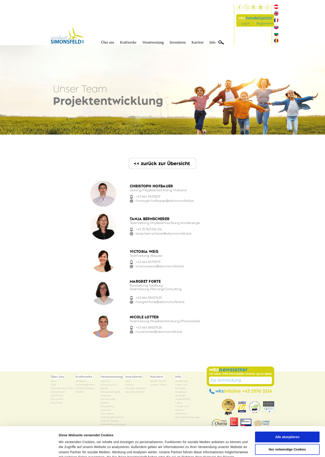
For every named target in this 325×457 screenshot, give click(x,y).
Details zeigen (69, 448)
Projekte (80, 392)
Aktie (128, 381)
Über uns (107, 42)
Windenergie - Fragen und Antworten (182, 384)
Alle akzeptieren (287, 411)
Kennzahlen (57, 399)
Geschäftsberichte (135, 392)
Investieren (178, 42)
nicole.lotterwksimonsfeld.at (158, 331)
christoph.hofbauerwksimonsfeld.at (164, 200)
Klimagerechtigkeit (110, 392)
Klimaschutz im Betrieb (108, 386)
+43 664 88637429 (148, 297)
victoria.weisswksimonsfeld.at (159, 266)
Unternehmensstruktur (63, 388)
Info (212, 42)
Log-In (245, 23)
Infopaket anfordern (135, 388)
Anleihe (129, 385)
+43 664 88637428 (148, 327)
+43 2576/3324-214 (148, 229)
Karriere (198, 42)
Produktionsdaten (85, 388)
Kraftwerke (128, 42)
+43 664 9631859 (147, 196)
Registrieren (265, 23)
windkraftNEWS (182, 399)
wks (255, 18)
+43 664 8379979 (147, 262)
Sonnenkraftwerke (85, 385)
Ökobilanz (105, 396)
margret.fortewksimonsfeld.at (160, 302)
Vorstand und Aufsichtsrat (58, 394)
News (53, 381)
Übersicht (105, 381)
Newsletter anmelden (181, 394)
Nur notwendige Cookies (287, 424)
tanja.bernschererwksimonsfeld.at (163, 233)
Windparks (81, 381)
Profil (53, 385)
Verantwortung (153, 42)
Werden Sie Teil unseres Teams (158, 383)
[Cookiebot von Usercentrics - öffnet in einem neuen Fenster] (29, 448)
